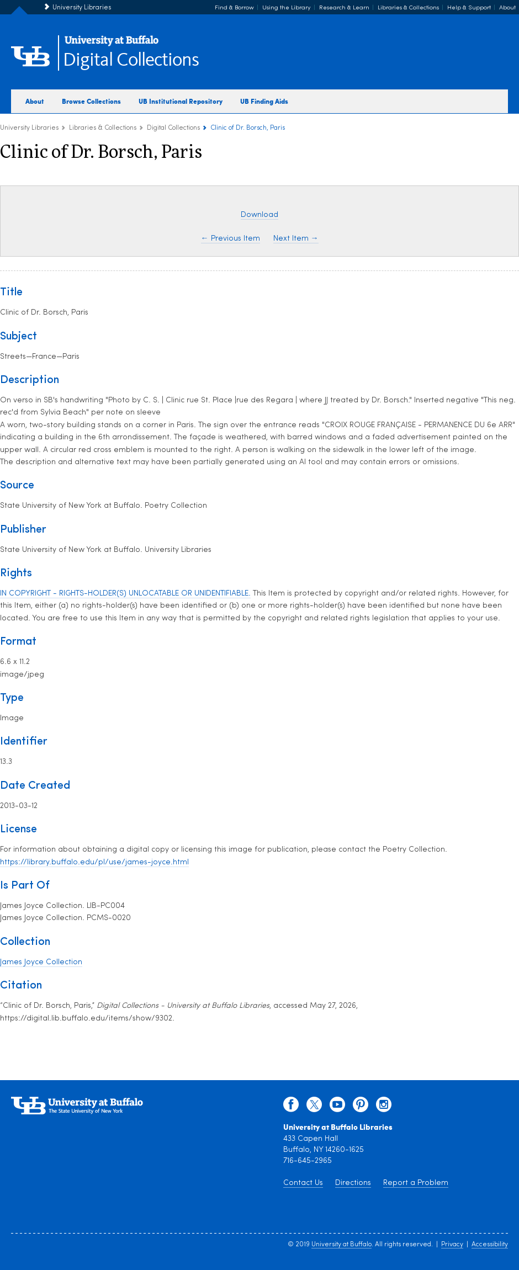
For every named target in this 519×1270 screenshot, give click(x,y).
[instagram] (383, 1107)
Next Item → (296, 239)
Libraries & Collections (408, 8)
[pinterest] (360, 1107)
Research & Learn (344, 8)
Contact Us (303, 1183)
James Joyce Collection (41, 962)
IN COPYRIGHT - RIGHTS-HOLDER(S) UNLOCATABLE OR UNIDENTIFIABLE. (125, 593)
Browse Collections (91, 101)
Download (259, 215)
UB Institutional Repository (181, 101)
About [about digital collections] (34, 101)
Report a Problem (415, 1183)
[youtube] (337, 1107)
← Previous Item (230, 239)
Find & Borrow (234, 8)
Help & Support (469, 8)
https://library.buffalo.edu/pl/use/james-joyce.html (94, 862)
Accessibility (490, 1244)
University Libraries (81, 7)
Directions (353, 1183)
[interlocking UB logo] (111, 44)
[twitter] (314, 1107)
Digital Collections (131, 60)
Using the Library (286, 8)
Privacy (452, 1244)
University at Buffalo (341, 1244)
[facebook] (291, 1107)
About (507, 8)
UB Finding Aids (264, 101)
